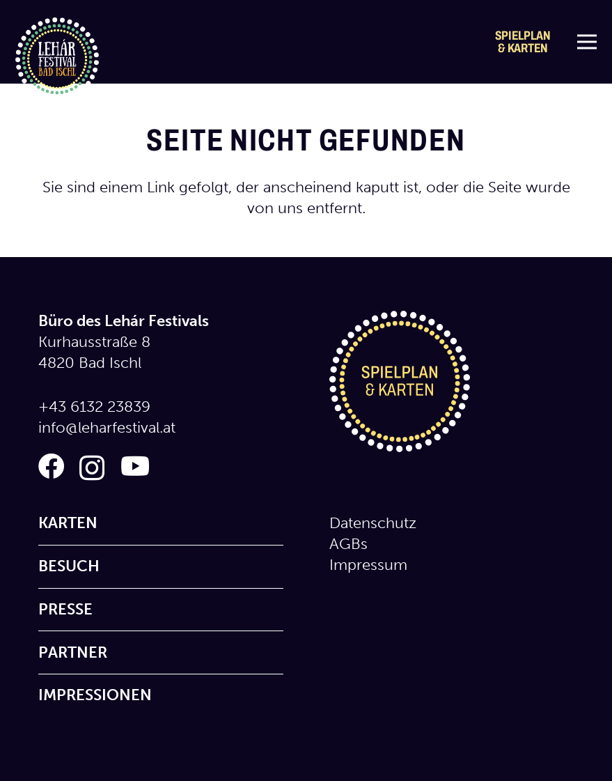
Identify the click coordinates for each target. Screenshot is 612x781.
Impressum (368, 564)
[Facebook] (51, 466)
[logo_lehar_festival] (57, 59)
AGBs (348, 543)
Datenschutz (372, 522)
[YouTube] (135, 466)
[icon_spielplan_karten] (451, 381)
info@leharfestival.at (106, 427)
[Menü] (587, 41)
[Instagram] (91, 468)
